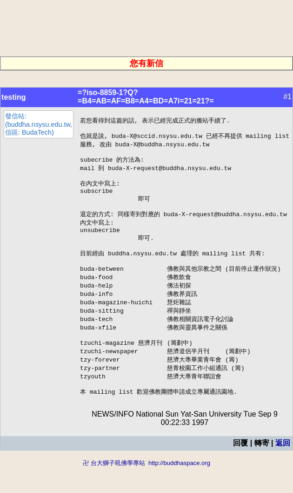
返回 (282, 468)
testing (13, 97)
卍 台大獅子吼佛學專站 (114, 488)
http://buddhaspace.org (179, 488)
